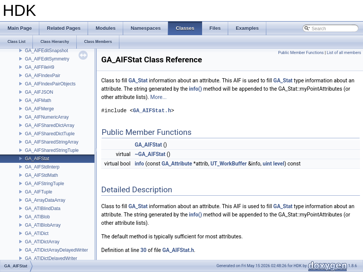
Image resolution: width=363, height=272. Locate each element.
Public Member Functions (301, 52)
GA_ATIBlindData (42, 208)
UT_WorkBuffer (228, 164)
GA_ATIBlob (37, 216)
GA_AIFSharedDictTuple (50, 133)
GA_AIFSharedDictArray (49, 125)
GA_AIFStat (37, 158)
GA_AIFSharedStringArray (51, 142)
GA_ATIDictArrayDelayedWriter (56, 250)
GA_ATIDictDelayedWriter (51, 258)
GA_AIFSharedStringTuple (52, 150)
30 (144, 250)
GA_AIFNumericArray (47, 117)
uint (267, 164)
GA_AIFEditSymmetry (47, 59)
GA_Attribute (177, 164)
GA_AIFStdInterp (42, 167)
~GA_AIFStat (150, 154)
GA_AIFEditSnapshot (46, 50)
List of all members (344, 52)
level (278, 164)
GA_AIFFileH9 (39, 67)
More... (158, 97)
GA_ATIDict (36, 233)
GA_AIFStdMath (41, 175)
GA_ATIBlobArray (42, 225)
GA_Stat (138, 80)
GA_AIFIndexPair (42, 75)
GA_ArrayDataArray (45, 200)
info (139, 164)
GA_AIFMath (38, 100)
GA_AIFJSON (39, 92)
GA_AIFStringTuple (44, 183)
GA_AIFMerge (39, 108)
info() (195, 89)
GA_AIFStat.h (152, 110)
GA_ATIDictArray (42, 241)
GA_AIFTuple (38, 192)
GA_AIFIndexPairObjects (50, 84)
